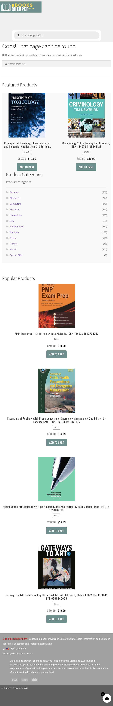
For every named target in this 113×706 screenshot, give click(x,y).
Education (15, 209)
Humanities (16, 215)
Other (13, 238)
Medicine (14, 232)
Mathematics (16, 226)
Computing (15, 203)
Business (14, 192)
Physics (13, 243)
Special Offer (16, 255)
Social (13, 249)
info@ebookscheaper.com (19, 653)
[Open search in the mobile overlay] (56, 35)
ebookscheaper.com (20, 688)
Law (12, 220)
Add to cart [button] (27, 167)
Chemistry (15, 198)
